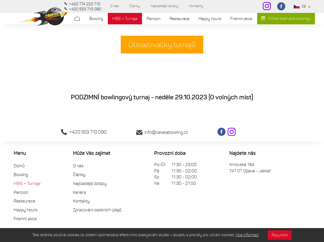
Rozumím (280, 235)
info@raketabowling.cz (162, 132)
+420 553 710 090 (84, 132)
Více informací (247, 235)
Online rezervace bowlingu (286, 18)
